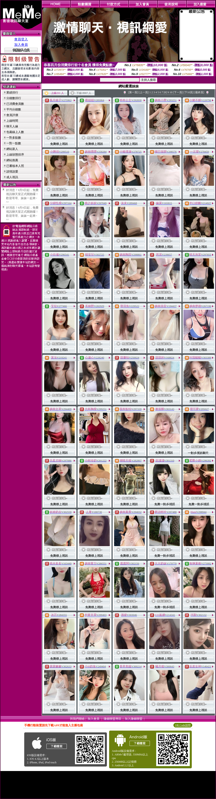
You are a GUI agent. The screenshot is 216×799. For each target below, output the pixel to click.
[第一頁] (133, 92)
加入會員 (21, 45)
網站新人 (12, 149)
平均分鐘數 (13, 109)
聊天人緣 (12, 126)
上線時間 (12, 120)
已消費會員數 (15, 103)
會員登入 (21, 39)
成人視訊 (12, 177)
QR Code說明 (183, 725)
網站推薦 (12, 160)
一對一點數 (13, 143)
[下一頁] (178, 92)
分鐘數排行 (13, 98)
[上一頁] (144, 92)
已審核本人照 (15, 166)
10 (171, 92)
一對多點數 (13, 137)
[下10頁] (189, 92)
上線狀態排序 (15, 154)
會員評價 (12, 115)
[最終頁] (199, 92)
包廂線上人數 (15, 132)
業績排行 (12, 92)
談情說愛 (12, 171)
